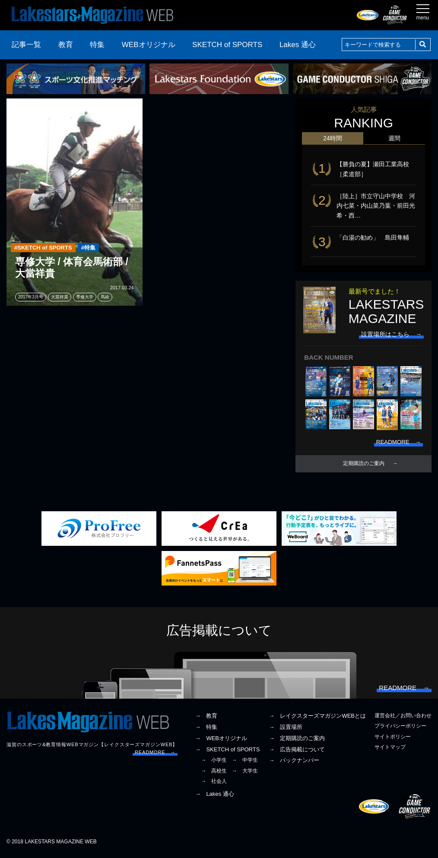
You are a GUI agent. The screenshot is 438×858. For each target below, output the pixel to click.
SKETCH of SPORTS (227, 45)
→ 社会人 (214, 784)
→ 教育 (206, 719)
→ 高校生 (214, 774)
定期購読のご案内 (363, 465)
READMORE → (155, 755)
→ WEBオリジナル (221, 741)
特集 (97, 45)
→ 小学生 (214, 763)
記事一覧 (26, 45)
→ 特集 (206, 730)
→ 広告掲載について (297, 752)
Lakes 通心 (297, 45)
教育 (65, 45)
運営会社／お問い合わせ (403, 719)
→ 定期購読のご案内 (297, 741)
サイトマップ (390, 750)
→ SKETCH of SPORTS (227, 752)
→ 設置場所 (285, 730)
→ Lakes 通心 (214, 797)
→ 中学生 (245, 763)
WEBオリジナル (148, 45)
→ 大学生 (245, 774)
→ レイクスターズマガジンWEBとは (317, 719)
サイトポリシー (393, 740)
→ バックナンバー (294, 763)
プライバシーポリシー (400, 729)
